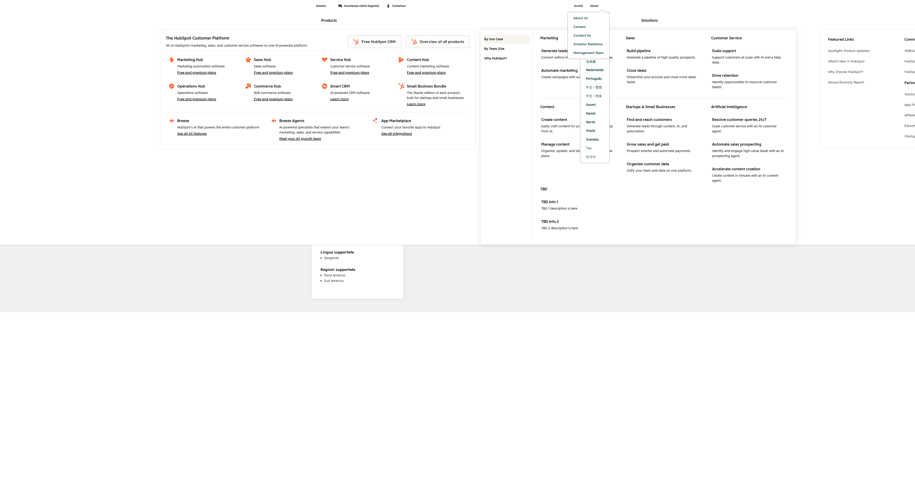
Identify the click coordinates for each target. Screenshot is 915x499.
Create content (554, 119)
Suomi (591, 105)
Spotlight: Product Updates (848, 51)
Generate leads (554, 51)
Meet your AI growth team (300, 138)
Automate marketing (559, 70)
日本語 (591, 61)
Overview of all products (437, 42)
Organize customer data (648, 164)
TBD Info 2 (550, 221)
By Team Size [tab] (506, 49)
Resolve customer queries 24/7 (739, 119)
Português (594, 79)
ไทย (589, 148)
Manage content (555, 144)
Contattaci (396, 6)
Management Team (588, 53)
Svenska (592, 139)
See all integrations (396, 133)
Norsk (590, 122)
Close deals (637, 70)
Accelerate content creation (736, 169)
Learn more (339, 99)
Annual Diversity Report (846, 82)
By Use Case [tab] (506, 39)
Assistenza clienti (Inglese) (358, 6)
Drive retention (725, 75)
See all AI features (192, 133)
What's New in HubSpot (846, 61)
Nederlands (595, 70)
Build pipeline (639, 51)
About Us (580, 18)
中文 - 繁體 (594, 87)
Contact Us (582, 35)
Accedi (578, 6)
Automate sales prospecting (736, 144)
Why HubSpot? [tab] (506, 58)
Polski (590, 131)
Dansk (590, 113)
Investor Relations (588, 44)
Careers (579, 27)
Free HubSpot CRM (374, 42)
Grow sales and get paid (648, 144)
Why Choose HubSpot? (845, 72)
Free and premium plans (196, 72)
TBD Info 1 (549, 202)
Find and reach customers (649, 119)
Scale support (724, 51)
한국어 (591, 157)
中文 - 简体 (594, 96)
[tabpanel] (664, 137)
